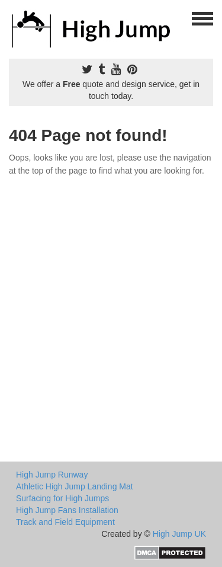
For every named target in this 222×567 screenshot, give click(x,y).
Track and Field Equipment (65, 522)
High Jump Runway (52, 474)
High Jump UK (179, 534)
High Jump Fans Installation (67, 510)
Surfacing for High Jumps (62, 498)
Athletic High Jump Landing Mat (74, 486)
